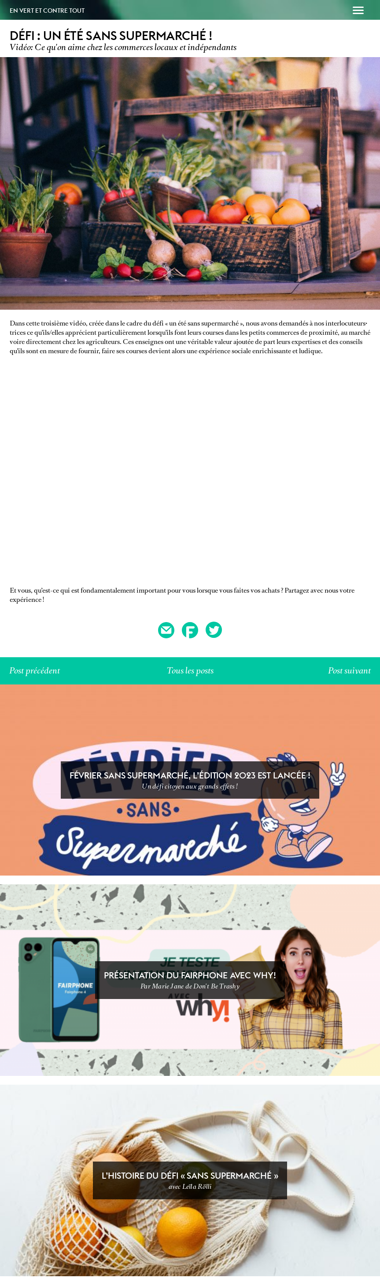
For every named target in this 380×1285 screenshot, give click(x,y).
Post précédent (34, 671)
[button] (358, 11)
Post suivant (349, 671)
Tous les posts (190, 671)
